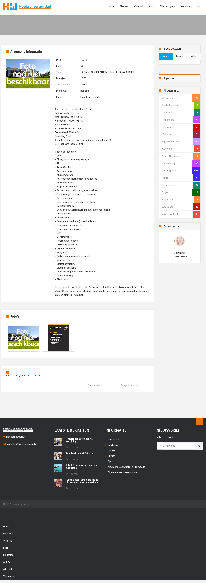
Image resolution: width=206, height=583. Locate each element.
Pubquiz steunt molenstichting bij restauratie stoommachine (82, 481)
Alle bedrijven (167, 6)
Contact (112, 450)
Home (111, 6)
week (166, 56)
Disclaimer (113, 445)
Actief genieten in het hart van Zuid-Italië (82, 466)
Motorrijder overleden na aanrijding (79, 440)
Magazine (8, 554)
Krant (151, 6)
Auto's (6, 562)
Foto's (6, 547)
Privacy (111, 456)
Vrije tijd (138, 6)
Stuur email (94, 385)
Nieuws (124, 6)
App (110, 461)
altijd (193, 56)
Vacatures (186, 6)
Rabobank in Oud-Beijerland (81, 453)
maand (179, 56)
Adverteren (113, 439)
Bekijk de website (130, 385)
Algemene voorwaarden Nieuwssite (126, 466)
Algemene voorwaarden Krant (123, 472)
